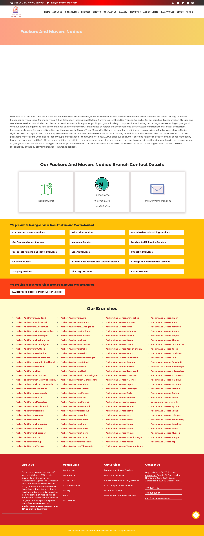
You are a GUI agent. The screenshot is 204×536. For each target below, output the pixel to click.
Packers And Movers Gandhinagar (78, 357)
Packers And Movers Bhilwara (75, 335)
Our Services (72, 12)
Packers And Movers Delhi (74, 353)
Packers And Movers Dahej (74, 349)
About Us (57, 12)
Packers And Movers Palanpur (166, 415)
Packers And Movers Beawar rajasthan (34, 331)
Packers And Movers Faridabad (166, 353)
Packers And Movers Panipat (75, 419)
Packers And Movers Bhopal (165, 335)
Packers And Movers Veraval (29, 446)
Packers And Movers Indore (74, 384)
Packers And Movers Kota (73, 397)
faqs (65, 495)
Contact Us (109, 12)
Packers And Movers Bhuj (73, 340)
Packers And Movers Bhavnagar (31, 335)
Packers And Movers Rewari (164, 428)
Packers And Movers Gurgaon (121, 362)
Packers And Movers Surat (74, 437)
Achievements (150, 12)
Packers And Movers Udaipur (165, 437)
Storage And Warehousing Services (150, 261)
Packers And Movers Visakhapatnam (124, 446)
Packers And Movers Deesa (164, 349)
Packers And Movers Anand (164, 322)
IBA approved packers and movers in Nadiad (36, 291)
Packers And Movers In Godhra (121, 375)
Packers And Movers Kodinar (165, 393)
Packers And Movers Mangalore (31, 402)
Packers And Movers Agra (73, 318)
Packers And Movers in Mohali (121, 380)
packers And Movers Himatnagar (167, 366)
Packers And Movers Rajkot (29, 428)
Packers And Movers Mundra (120, 406)
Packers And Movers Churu (119, 344)
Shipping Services (22, 271)
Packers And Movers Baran (119, 326)
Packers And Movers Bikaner (165, 340)
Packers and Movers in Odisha (166, 380)
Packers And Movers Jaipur (119, 384)
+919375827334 (102, 200)
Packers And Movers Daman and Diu (124, 349)
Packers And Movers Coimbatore (167, 344)
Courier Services (21, 261)
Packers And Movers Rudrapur (30, 433)
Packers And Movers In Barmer (30, 375)
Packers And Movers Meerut (75, 402)
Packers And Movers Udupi (28, 441)
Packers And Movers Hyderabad (122, 371)
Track (189, 12)
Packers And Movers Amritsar (120, 322)
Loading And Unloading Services (148, 242)
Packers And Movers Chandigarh (32, 344)
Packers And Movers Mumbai (75, 406)
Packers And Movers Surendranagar (124, 437)
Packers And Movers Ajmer (164, 318)
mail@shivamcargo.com (62, 2)
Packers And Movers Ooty (119, 415)
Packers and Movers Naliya (119, 410)
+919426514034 (102, 206)
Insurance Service (81, 242)
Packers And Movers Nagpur (75, 410)
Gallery (123, 12)
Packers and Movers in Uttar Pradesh (34, 384)
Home (47, 12)
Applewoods (151, 475)
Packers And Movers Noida (74, 415)
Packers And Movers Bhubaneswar (32, 340)
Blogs (180, 12)
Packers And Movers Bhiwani (120, 335)
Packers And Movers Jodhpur (165, 388)
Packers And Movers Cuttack (30, 349)
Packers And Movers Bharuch (165, 331)
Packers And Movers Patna (119, 419)
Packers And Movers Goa (163, 357)
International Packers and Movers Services (95, 261)
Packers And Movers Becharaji (76, 331)
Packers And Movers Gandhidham (32, 357)
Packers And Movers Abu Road (30, 318)
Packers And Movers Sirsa (28, 437)
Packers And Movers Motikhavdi (31, 406)
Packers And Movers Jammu (75, 388)
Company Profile (71, 485)
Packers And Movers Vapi (163, 441)
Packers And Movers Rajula (74, 428)
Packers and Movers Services (28, 232)
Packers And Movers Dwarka (120, 353)
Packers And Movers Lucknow (120, 397)
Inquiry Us (135, 12)
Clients (97, 12)
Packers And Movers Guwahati (166, 362)
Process (85, 12)
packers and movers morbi (164, 402)
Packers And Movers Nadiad (29, 410)
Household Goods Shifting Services (150, 232)
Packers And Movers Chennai (75, 344)
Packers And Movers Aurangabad (77, 326)
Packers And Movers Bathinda (166, 326)
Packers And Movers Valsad (119, 441)
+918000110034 (102, 195)
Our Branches (69, 475)
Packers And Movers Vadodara (76, 441)
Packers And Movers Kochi (119, 393)
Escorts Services (81, 251)
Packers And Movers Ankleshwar (31, 326)
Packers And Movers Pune (74, 424)
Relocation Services (82, 232)
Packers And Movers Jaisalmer (166, 384)
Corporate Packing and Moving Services (34, 251)
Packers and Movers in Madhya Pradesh (35, 380)
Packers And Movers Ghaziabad (122, 357)
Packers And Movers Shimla (120, 433)
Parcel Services (139, 271)
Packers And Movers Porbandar (31, 424)
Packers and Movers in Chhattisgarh (79, 375)
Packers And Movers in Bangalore (167, 371)
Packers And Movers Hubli (73, 371)
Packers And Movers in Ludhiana (167, 375)
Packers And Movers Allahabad (31, 322)
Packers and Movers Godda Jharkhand (35, 362)
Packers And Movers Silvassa (165, 433)
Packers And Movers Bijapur (120, 340)
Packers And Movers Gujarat (75, 362)
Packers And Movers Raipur (119, 424)
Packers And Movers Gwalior (29, 366)
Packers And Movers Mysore (165, 406)
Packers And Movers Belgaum (121, 331)
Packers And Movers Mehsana (121, 402)
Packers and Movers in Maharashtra (79, 380)
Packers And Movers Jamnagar (121, 388)
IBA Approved (168, 12)
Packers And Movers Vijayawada (77, 446)
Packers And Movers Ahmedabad (122, 318)
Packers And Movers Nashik (164, 410)
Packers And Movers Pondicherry (167, 419)
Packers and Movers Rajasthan (166, 424)
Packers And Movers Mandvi (165, 397)
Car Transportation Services (28, 242)
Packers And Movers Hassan (120, 366)
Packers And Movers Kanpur (75, 393)
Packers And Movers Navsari (29, 415)
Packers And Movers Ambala (75, 322)
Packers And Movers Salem (74, 433)
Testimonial (69, 500)
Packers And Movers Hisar (28, 371)
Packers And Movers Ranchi (119, 428)
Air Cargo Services (82, 271)
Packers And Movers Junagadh (31, 393)
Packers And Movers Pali (27, 419)
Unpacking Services (142, 251)
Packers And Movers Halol (73, 366)
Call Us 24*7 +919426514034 (27, 2)
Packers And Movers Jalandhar (31, 388)
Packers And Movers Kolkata (29, 397)
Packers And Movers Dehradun (31, 353)
